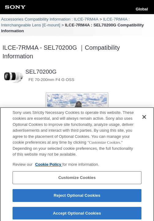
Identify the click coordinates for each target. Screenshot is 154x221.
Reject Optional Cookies (77, 197)
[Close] (144, 118)
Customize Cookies (77, 179)
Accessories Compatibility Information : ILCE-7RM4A (49, 19)
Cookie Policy (48, 166)
